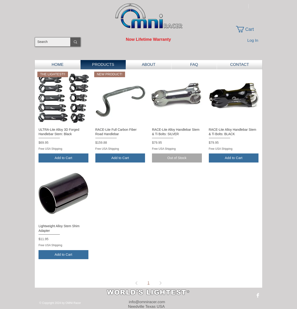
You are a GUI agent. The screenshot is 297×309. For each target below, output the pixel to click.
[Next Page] (160, 283)
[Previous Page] (136, 283)
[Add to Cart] (63, 157)
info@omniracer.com (147, 302)
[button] (248, 29)
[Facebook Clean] (257, 295)
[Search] (49, 42)
